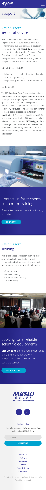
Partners (23, 458)
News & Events (23, 468)
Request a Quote (14, 370)
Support (23, 465)
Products (23, 461)
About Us (23, 454)
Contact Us (23, 471)
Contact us (11, 222)
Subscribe (23, 443)
